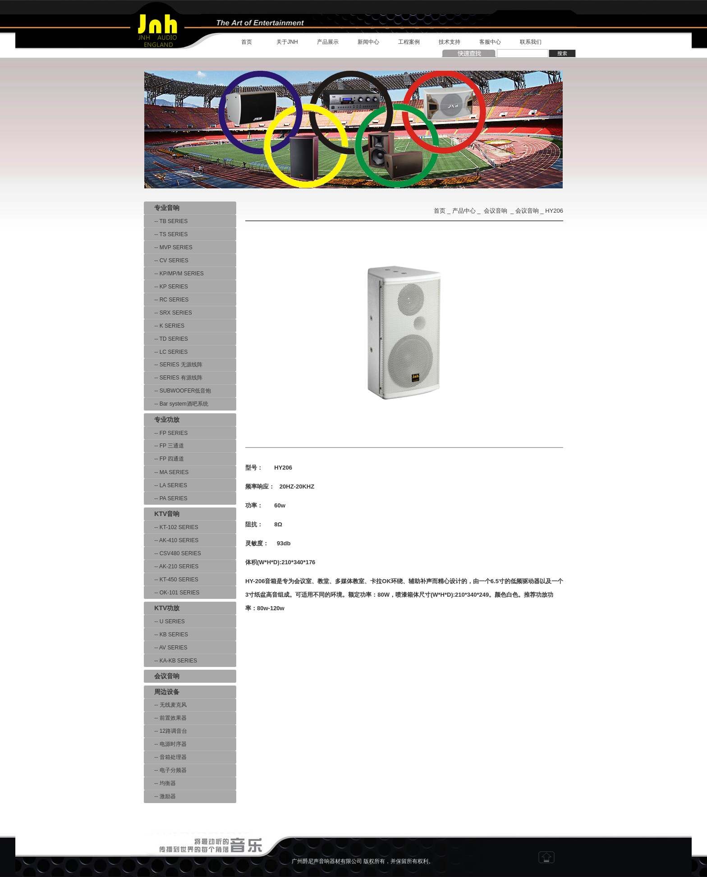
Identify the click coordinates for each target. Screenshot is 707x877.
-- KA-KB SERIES (170, 661)
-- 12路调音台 (165, 731)
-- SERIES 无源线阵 (173, 364)
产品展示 (328, 42)
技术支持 (449, 42)
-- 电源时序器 (165, 744)
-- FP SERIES (166, 433)
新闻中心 (368, 42)
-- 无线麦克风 (165, 705)
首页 (246, 42)
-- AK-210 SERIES (171, 566)
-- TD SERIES (166, 339)
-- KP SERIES (166, 286)
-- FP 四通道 (164, 459)
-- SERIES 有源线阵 (173, 378)
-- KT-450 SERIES (171, 579)
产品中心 (464, 210)
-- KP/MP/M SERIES (174, 273)
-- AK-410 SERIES (171, 540)
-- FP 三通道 (164, 446)
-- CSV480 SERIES (172, 553)
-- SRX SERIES (168, 313)
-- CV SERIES (166, 260)
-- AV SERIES (165, 647)
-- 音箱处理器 (165, 757)
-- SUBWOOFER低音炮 (177, 391)
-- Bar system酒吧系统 (176, 404)
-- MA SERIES (166, 472)
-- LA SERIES (165, 485)
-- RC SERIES (166, 300)
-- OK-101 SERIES (171, 592)
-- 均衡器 (160, 783)
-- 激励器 (160, 796)
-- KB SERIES (166, 634)
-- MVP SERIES (168, 247)
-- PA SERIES (165, 498)
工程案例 (409, 42)
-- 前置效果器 (165, 718)
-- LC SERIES (166, 352)
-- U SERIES (164, 621)
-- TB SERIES (166, 221)
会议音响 (495, 210)
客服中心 (490, 42)
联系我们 (531, 42)
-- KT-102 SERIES (171, 527)
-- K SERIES (164, 326)
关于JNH (287, 42)
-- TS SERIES (166, 234)
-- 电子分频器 (165, 770)
